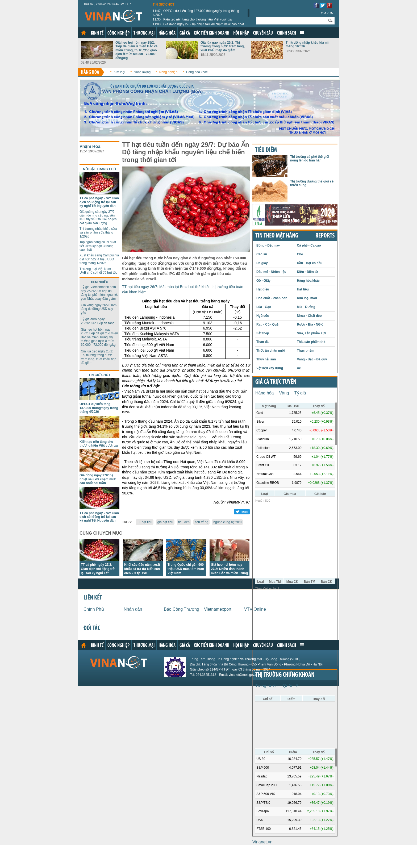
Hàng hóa (167, 33)
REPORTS (325, 236)
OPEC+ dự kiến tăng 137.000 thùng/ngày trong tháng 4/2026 (196, 12)
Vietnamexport (217, 609)
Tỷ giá (300, 393)
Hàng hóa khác (197, 72)
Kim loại (119, 72)
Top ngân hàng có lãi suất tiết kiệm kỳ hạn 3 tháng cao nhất (98, 246)
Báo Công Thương (181, 609)
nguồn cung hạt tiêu (227, 522)
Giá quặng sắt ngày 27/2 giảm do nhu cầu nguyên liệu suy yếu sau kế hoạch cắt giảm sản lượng (98, 217)
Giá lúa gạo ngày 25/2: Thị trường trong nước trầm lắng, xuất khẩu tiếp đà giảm (223, 46)
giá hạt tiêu (165, 522)
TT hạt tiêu (144, 522)
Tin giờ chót (163, 4)
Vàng (284, 393)
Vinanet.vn (262, 842)
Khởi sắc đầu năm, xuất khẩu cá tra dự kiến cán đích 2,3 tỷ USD (142, 569)
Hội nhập (241, 33)
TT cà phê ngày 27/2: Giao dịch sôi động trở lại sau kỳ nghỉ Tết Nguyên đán (99, 202)
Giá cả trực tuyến (275, 382)
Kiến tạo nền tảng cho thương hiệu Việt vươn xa (192, 19)
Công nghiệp (118, 33)
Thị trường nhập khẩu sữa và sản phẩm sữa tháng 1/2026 (98, 232)
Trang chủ (83, 33)
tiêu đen (184, 522)
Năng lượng (142, 72)
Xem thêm (302, 32)
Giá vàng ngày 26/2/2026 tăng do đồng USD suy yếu (98, 309)
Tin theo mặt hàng (276, 236)
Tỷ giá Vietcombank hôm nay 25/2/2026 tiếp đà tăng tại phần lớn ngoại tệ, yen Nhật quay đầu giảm (99, 292)
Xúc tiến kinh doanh (211, 33)
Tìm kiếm (327, 13)
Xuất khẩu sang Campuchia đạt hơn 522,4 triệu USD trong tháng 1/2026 (99, 259)
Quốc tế (290, 686)
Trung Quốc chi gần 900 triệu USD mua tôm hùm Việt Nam (186, 569)
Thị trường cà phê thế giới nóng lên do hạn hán (309, 158)
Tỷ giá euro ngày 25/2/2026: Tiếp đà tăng (97, 321)
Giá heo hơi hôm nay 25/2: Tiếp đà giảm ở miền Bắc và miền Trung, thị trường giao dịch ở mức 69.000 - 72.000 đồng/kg (136, 50)
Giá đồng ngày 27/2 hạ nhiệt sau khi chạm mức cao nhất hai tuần (198, 26)
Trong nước (266, 686)
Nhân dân (133, 609)
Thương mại (144, 33)
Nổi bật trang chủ (99, 169)
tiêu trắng (201, 522)
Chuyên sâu (263, 33)
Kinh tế (97, 33)
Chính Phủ (94, 609)
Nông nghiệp (168, 72)
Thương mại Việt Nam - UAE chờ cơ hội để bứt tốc (98, 270)
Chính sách (286, 33)
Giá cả (185, 33)
